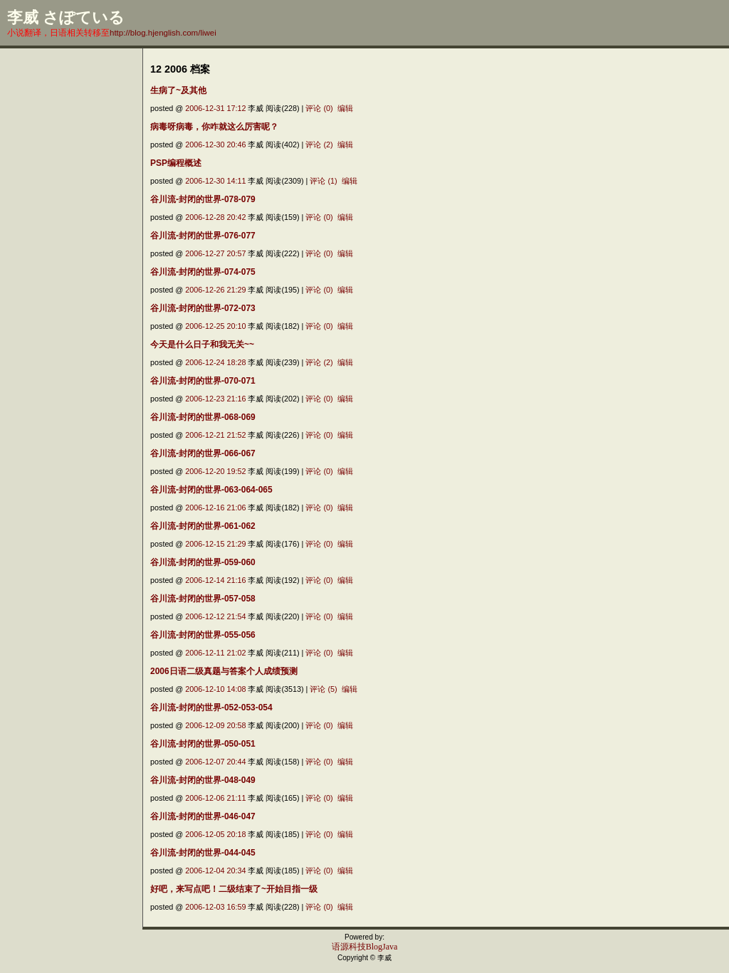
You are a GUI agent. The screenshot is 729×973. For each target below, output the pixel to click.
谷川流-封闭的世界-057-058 (203, 599)
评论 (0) (318, 108)
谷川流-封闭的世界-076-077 (203, 236)
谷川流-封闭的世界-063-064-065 (211, 490)
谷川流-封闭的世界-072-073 (203, 308)
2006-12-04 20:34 (215, 870)
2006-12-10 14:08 (215, 689)
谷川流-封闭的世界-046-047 (203, 816)
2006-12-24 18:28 (215, 362)
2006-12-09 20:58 (215, 725)
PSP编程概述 (175, 163)
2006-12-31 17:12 (215, 108)
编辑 (345, 108)
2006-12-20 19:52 (215, 471)
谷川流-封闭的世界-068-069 (203, 417)
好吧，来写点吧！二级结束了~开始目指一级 (234, 889)
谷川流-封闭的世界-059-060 (203, 562)
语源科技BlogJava (365, 947)
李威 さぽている (66, 17)
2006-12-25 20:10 (215, 326)
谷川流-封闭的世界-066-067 (203, 453)
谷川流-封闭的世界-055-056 (203, 635)
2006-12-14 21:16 (215, 580)
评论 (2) (318, 144)
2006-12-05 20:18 (215, 834)
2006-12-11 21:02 (215, 652)
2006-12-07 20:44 (215, 761)
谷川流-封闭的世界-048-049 (203, 780)
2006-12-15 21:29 (215, 544)
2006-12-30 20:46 (215, 144)
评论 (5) (323, 689)
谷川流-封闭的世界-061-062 (203, 526)
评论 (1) (323, 181)
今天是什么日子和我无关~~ (202, 344)
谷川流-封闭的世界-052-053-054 (211, 707)
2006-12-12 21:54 (215, 616)
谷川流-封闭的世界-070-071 (203, 381)
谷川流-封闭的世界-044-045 (203, 853)
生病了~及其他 (178, 90)
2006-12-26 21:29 (215, 289)
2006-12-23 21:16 (215, 398)
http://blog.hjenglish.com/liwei (163, 32)
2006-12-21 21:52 (215, 435)
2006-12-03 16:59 (215, 907)
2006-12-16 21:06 (215, 507)
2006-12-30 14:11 (215, 181)
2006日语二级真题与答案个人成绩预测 (224, 671)
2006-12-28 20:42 (215, 217)
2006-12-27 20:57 (215, 253)
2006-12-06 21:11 (215, 798)
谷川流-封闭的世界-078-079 (203, 199)
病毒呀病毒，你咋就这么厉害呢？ (214, 127)
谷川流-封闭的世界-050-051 (203, 744)
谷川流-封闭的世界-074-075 (203, 272)
